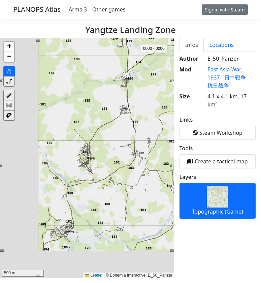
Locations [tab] (221, 45)
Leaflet (93, 275)
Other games (108, 9)
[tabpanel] (218, 137)
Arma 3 (78, 9)
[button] (9, 47)
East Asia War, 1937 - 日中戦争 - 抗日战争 (228, 77)
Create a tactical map (217, 161)
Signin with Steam (224, 9)
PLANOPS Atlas (37, 9)
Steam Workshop (217, 132)
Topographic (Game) (217, 200)
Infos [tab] (191, 45)
